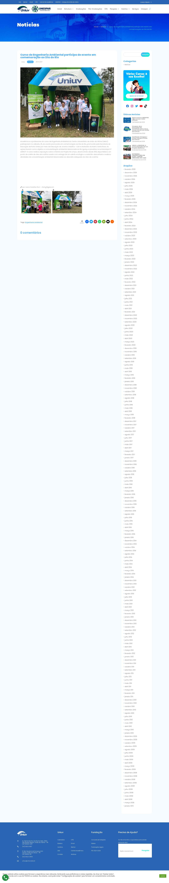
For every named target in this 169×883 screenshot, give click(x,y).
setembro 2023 (130, 239)
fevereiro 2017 (130, 454)
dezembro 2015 (130, 501)
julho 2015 (128, 517)
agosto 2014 (129, 554)
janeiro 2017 (129, 458)
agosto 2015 (129, 514)
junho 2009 (129, 756)
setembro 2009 (131, 746)
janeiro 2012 (129, 657)
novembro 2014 (131, 544)
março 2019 (129, 375)
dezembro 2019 (130, 348)
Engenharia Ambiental (33, 222)
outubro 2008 (130, 779)
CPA (106, 9)
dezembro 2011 (130, 660)
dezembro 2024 (131, 202)
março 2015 (129, 531)
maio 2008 (129, 796)
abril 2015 (128, 527)
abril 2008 (128, 799)
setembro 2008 (131, 783)
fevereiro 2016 (130, 494)
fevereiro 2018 (130, 418)
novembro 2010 (131, 703)
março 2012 (129, 650)
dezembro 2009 (131, 736)
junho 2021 (129, 302)
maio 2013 (128, 604)
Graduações (81, 9)
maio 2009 (129, 759)
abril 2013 (128, 607)
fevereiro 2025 (130, 199)
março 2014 (129, 570)
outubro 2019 (130, 355)
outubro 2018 (130, 391)
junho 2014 (129, 560)
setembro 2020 (130, 322)
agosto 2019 (129, 361)
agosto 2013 (129, 594)
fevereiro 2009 (130, 769)
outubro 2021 (130, 289)
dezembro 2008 (131, 773)
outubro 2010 (130, 706)
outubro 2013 (130, 587)
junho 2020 (129, 332)
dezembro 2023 (131, 229)
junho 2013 (129, 600)
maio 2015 (128, 524)
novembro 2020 (131, 318)
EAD (20, 2)
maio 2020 (129, 335)
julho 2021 (128, 298)
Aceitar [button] (163, 876)
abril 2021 (128, 309)
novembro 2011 (130, 663)
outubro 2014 (130, 547)
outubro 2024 (130, 209)
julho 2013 (128, 597)
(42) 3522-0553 (27, 857)
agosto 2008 (130, 786)
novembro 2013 (130, 584)
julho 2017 (128, 438)
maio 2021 (128, 305)
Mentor (25, 2)
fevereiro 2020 (130, 345)
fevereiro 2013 (130, 614)
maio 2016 (128, 484)
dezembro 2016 (130, 461)
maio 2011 (128, 683)
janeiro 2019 (129, 381)
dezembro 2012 (130, 620)
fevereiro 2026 (130, 169)
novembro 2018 (131, 388)
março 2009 (129, 766)
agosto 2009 (130, 750)
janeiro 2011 (129, 696)
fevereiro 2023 (130, 259)
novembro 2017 (130, 425)
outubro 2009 (130, 743)
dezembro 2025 (131, 173)
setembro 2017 (130, 431)
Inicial (59, 9)
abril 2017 (128, 448)
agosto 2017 (129, 434)
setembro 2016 (130, 471)
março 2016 (129, 491)
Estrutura (67, 9)
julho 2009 (129, 753)
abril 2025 (128, 192)
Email (31, 2)
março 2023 (129, 255)
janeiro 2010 (129, 733)
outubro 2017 (129, 428)
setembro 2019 (130, 358)
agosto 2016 (129, 474)
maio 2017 (128, 444)
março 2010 (129, 730)
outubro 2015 (130, 507)
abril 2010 (128, 726)
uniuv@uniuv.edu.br (28, 861)
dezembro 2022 (131, 265)
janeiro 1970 (129, 806)
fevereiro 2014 (130, 574)
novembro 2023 (131, 232)
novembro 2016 (131, 464)
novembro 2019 (131, 352)
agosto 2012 (129, 633)
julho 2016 (128, 478)
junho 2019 (129, 365)
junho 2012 (129, 640)
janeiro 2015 (129, 537)
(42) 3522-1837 (27, 846)
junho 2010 (129, 720)
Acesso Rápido (145, 2)
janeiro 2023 (129, 262)
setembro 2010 (130, 710)
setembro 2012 (130, 630)
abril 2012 (128, 647)
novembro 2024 (131, 206)
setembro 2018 (130, 395)
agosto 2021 (129, 295)
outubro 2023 (130, 236)
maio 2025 (129, 189)
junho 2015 (129, 521)
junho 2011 (128, 680)
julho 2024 (128, 216)
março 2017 (129, 451)
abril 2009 (128, 763)
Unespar (144, 9)
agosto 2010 (129, 713)
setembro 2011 (130, 670)
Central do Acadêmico (46, 2)
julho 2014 (128, 557)
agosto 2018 (129, 398)
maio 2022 (129, 279)
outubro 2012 (130, 627)
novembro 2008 (131, 776)
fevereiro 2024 (130, 226)
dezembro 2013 (130, 580)
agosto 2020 (130, 325)
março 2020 (129, 342)
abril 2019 (128, 371)
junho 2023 (129, 249)
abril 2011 (128, 686)
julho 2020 (128, 328)
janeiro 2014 (129, 577)
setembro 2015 (130, 511)
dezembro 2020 (131, 315)
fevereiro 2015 (130, 534)
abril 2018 (128, 411)
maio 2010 (128, 723)
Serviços (135, 9)
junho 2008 (129, 793)
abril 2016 (128, 488)
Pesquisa (113, 9)
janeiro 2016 (129, 497)
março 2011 (129, 690)
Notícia (127, 65)
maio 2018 (128, 408)
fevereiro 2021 (130, 312)
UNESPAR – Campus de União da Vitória (66, 2)
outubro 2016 (130, 468)
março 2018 (129, 415)
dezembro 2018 (130, 385)
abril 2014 (128, 567)
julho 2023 (128, 245)
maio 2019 (128, 368)
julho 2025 (128, 186)
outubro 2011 (129, 667)
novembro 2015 (131, 504)
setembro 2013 (130, 590)
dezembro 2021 (130, 285)
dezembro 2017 (130, 421)
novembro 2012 (130, 623)
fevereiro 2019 (130, 378)
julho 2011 (128, 677)
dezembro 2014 (130, 541)
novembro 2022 (131, 269)
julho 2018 (128, 401)
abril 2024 (128, 222)
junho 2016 (129, 481)
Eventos (124, 9)
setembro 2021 (130, 292)
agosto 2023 (129, 242)
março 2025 (129, 196)
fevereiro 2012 (130, 653)
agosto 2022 (129, 272)
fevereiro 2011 (130, 693)
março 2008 (129, 802)
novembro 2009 (131, 740)
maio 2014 (128, 564)
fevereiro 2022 (130, 282)
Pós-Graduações (95, 9)
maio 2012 (128, 643)
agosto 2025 (130, 182)
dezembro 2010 (130, 700)
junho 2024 (129, 219)
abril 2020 (128, 338)
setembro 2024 (130, 212)
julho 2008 (129, 789)
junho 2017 (128, 441)
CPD (36, 2)
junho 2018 (129, 405)
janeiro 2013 (129, 617)
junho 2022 (129, 275)
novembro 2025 (131, 176)
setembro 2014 (130, 551)
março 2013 (129, 610)
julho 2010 (128, 716)
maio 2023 (129, 252)
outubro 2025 (130, 179)
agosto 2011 (129, 673)
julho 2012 (128, 637)
